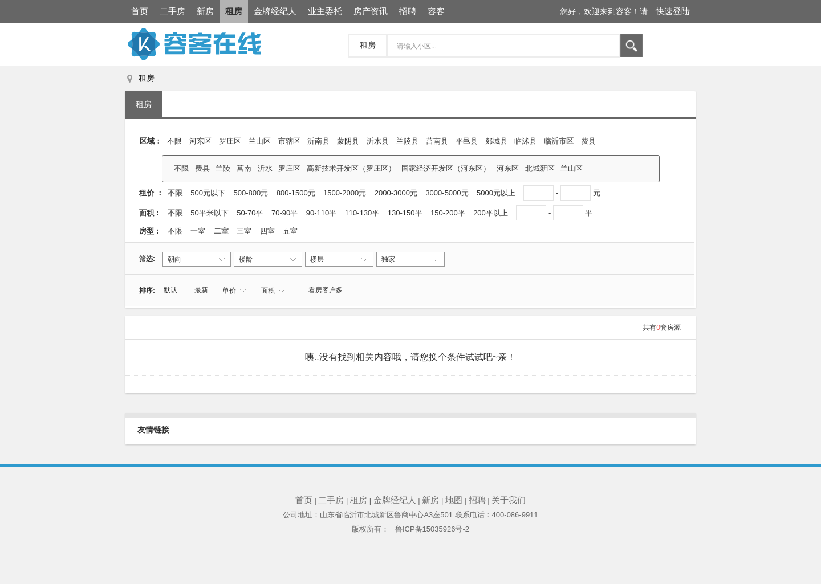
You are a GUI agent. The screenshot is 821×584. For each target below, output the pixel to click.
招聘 (407, 11)
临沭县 (525, 141)
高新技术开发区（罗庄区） (351, 168)
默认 (170, 290)
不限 (174, 141)
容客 (436, 11)
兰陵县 (407, 141)
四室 (268, 231)
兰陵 (223, 168)
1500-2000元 (344, 193)
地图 (453, 500)
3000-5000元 (446, 193)
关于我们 (508, 500)
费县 (588, 141)
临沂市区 (559, 141)
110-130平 (363, 213)
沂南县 (318, 141)
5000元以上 (496, 193)
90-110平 (322, 213)
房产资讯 (370, 11)
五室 (291, 231)
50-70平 (251, 213)
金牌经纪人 (275, 11)
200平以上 (491, 213)
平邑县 (467, 141)
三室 (245, 231)
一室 (199, 231)
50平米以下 (210, 213)
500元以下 (207, 193)
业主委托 (325, 11)
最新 (201, 290)
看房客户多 (325, 290)
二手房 (172, 11)
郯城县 (496, 141)
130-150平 (406, 213)
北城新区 (540, 168)
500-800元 (251, 193)
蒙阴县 (348, 141)
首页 (139, 11)
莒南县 (437, 141)
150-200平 (448, 213)
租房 (233, 11)
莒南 (244, 168)
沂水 (265, 168)
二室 (222, 231)
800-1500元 (296, 193)
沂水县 (378, 141)
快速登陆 (673, 11)
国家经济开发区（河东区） (445, 168)
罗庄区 (230, 141)
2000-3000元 (396, 193)
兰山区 (260, 141)
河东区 (200, 141)
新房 (205, 11)
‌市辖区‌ (289, 141)
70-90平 (285, 213)
